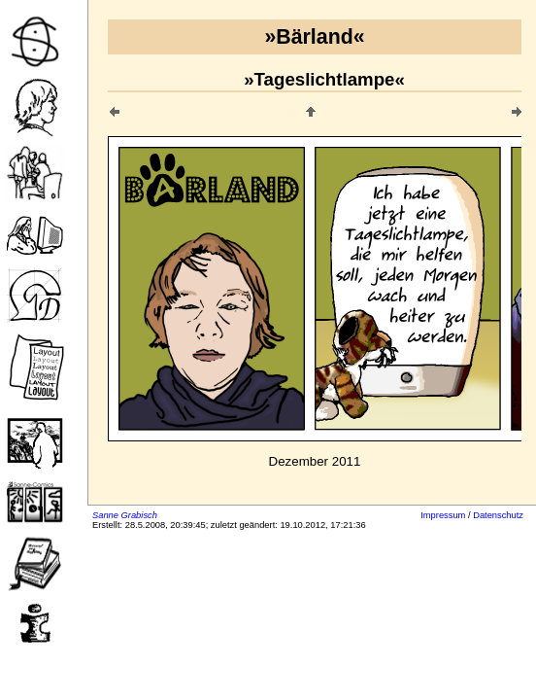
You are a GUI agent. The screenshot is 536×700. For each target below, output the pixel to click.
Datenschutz (498, 515)
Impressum (442, 515)
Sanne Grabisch (124, 515)
